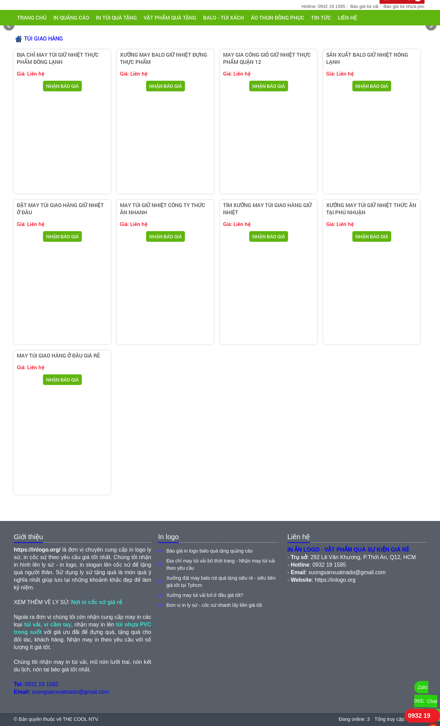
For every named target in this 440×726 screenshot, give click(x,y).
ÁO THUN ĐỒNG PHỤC (277, 17)
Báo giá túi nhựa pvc (404, 6)
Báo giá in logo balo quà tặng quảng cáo (209, 551)
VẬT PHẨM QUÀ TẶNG (170, 17)
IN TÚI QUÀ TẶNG (116, 17)
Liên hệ (347, 17)
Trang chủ (31, 17)
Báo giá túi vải (364, 6)
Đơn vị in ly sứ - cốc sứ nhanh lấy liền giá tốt (214, 605)
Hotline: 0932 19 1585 (323, 6)
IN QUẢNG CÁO (71, 17)
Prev (8, 25)
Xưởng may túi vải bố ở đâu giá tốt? (204, 595)
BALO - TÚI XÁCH (223, 17)
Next (431, 25)
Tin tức (321, 17)
